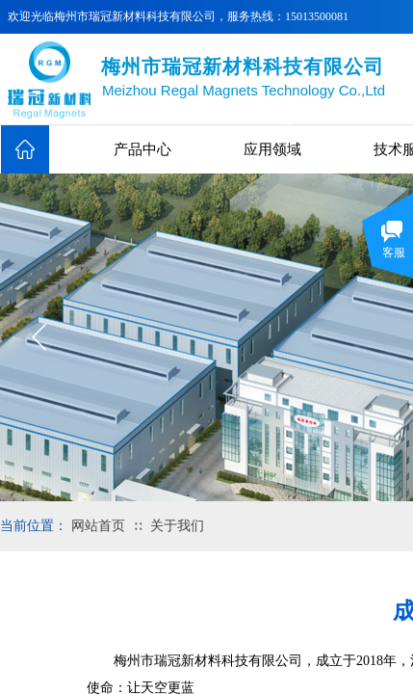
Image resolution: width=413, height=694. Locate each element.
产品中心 (142, 149)
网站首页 (98, 526)
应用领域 (272, 149)
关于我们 (177, 526)
